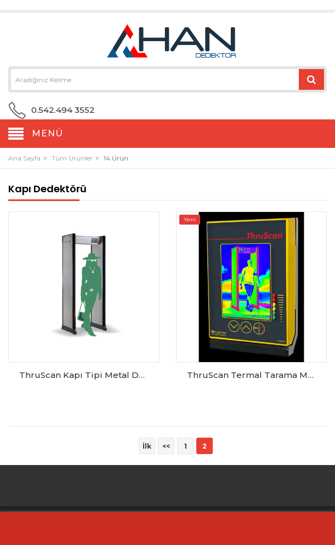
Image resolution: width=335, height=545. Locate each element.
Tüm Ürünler (72, 158)
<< (166, 446)
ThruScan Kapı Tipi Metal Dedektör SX (86, 375)
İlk (147, 446)
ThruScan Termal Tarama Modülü (254, 375)
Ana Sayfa (24, 158)
